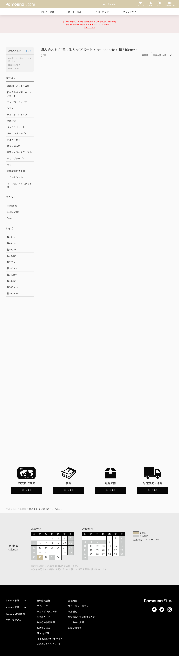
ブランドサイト (130, 12)
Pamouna (12, 205)
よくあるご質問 (76, 622)
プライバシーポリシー (79, 606)
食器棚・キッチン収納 (18, 86)
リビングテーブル (16, 158)
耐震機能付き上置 (16, 171)
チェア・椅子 (13, 139)
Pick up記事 (43, 633)
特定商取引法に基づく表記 (81, 616)
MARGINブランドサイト (49, 644)
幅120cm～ (12, 262)
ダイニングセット (16, 127)
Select (10, 218)
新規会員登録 (43, 600)
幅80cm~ (11, 249)
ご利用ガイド (102, 12)
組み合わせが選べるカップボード (19, 59)
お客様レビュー (44, 627)
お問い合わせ (75, 627)
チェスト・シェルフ (17, 114)
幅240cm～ (13, 68)
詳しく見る (26, 490)
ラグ (9, 164)
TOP (8, 509)
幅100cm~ (12, 255)
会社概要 (72, 600)
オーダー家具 (74, 12)
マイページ (42, 606)
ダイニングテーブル (17, 133)
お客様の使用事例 (46, 622)
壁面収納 (11, 120)
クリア (28, 50)
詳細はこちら (89, 27)
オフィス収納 (13, 146)
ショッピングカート (47, 611)
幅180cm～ (12, 280)
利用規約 (72, 611)
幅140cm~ (12, 268)
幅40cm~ (11, 237)
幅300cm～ (12, 293)
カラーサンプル (15, 177)
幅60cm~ (11, 243)
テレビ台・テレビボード (19, 102)
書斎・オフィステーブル (19, 152)
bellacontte (13, 64)
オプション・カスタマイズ (19, 185)
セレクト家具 (47, 12)
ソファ (10, 108)
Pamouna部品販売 (15, 614)
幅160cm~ (12, 274)
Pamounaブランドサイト (50, 638)
